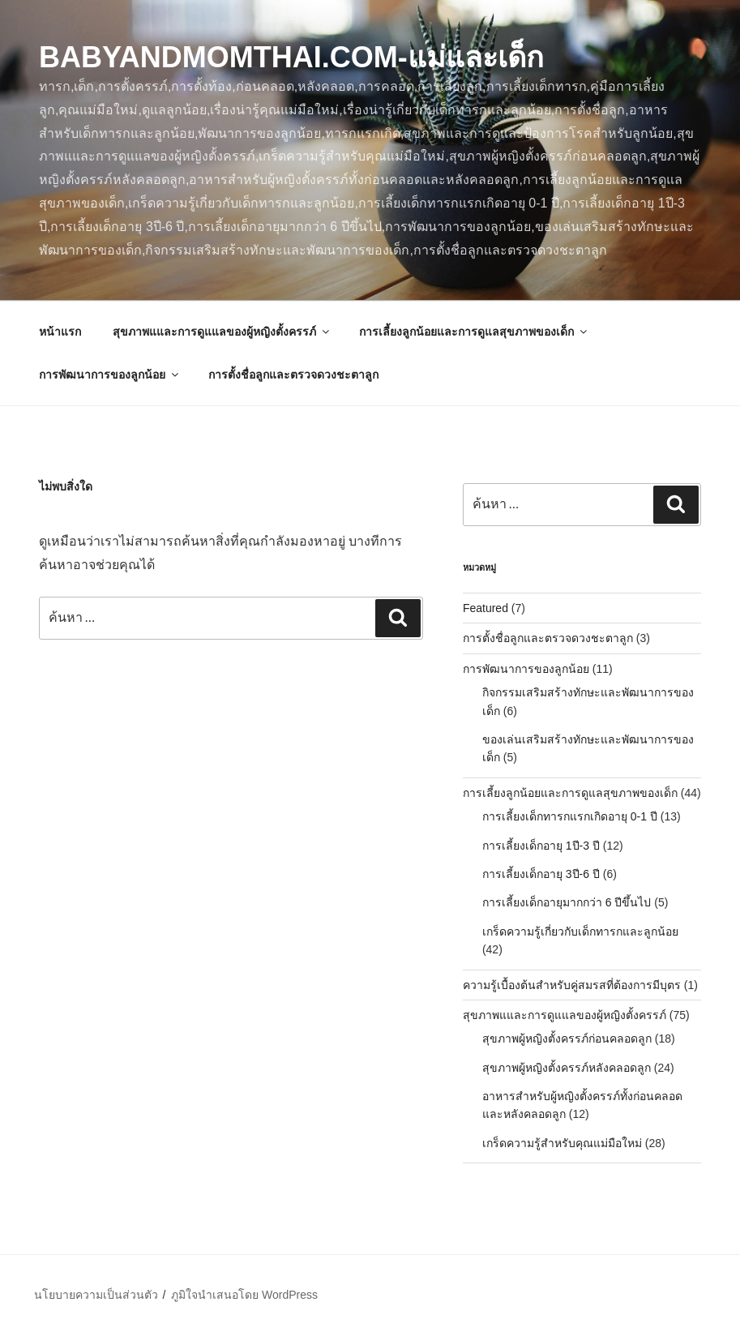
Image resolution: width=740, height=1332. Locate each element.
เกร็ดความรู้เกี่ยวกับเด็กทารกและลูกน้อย (580, 931)
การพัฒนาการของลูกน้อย (110, 374)
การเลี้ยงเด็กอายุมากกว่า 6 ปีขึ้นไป (567, 902)
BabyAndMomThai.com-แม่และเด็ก (291, 57)
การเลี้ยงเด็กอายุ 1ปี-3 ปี (541, 845)
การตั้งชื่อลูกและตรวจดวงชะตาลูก (293, 374)
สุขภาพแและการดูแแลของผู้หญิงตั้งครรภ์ (222, 331)
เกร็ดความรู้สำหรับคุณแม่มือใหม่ (562, 1143)
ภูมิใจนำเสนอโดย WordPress (244, 1294)
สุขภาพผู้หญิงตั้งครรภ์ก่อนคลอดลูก (567, 1038)
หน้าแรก (60, 331)
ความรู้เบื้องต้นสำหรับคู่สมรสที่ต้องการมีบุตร (572, 985)
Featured (485, 608)
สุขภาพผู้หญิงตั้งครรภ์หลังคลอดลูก (566, 1067)
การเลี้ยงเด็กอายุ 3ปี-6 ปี (541, 873)
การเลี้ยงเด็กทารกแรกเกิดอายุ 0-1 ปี (569, 816)
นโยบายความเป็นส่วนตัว (96, 1294)
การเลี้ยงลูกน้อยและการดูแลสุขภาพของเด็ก (474, 331)
